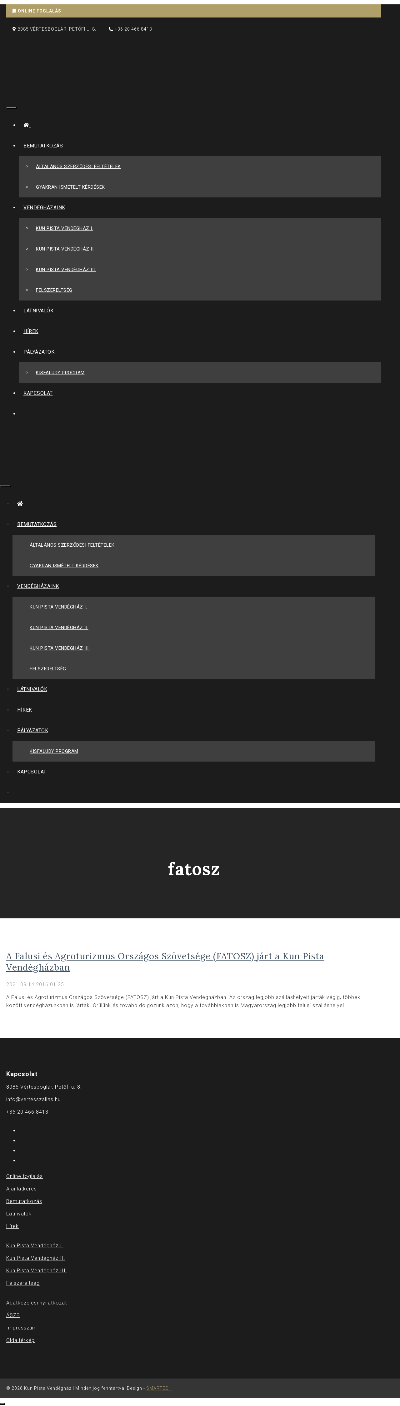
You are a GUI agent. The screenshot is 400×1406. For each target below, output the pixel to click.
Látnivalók (38, 311)
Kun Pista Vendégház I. (64, 228)
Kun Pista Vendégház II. (65, 249)
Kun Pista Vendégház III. (66, 269)
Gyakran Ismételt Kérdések (70, 187)
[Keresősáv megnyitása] (11, 92)
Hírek (30, 331)
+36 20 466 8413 (130, 29)
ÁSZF (13, 1315)
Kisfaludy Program (60, 372)
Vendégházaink (46, 208)
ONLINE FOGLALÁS (36, 10)
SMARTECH (159, 1388)
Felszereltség (54, 290)
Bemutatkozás (45, 146)
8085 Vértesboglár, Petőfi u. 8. (54, 29)
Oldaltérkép (20, 1340)
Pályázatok (41, 352)
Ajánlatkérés (21, 1189)
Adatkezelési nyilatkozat (36, 1302)
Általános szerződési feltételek (78, 166)
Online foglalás (24, 1176)
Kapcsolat (38, 393)
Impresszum (21, 1327)
